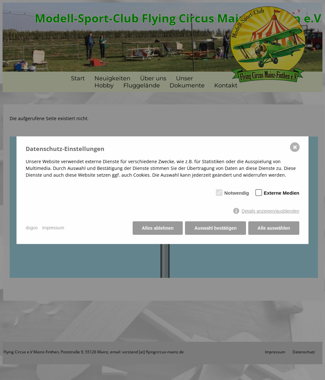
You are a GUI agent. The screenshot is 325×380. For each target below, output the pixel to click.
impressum (53, 227)
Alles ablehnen (158, 228)
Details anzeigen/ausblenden (270, 211)
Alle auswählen (274, 228)
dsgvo (32, 227)
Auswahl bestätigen (215, 228)
